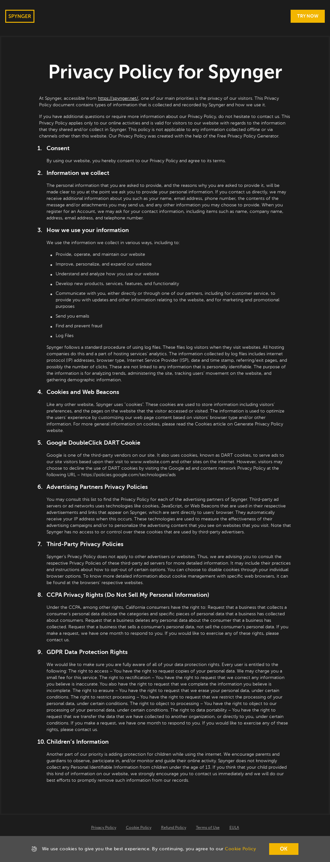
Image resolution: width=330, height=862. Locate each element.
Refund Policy (173, 828)
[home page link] (19, 16)
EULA (234, 828)
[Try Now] (308, 16)
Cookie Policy (138, 828)
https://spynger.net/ (118, 98)
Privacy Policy (103, 828)
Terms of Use (208, 828)
